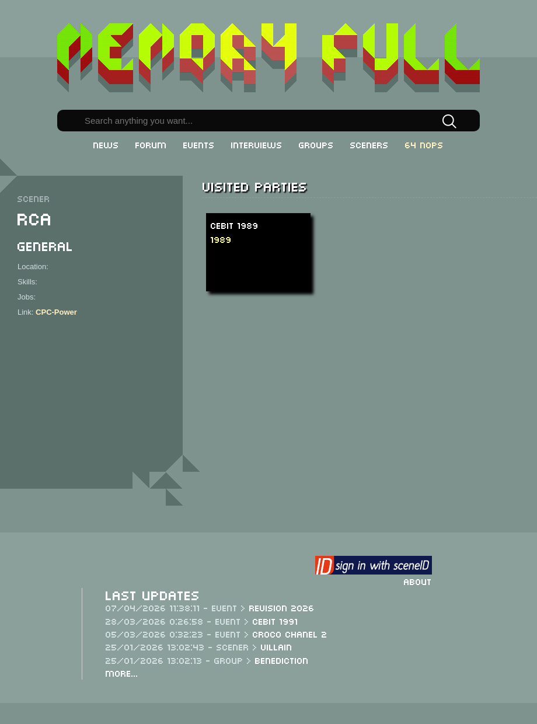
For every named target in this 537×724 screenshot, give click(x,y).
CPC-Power (56, 312)
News (106, 144)
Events (199, 144)
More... (122, 672)
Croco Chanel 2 (290, 633)
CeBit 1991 (275, 620)
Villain (276, 646)
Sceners (369, 144)
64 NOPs (424, 144)
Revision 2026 (282, 607)
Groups (316, 144)
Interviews (257, 144)
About (418, 581)
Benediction (282, 659)
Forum (151, 144)
